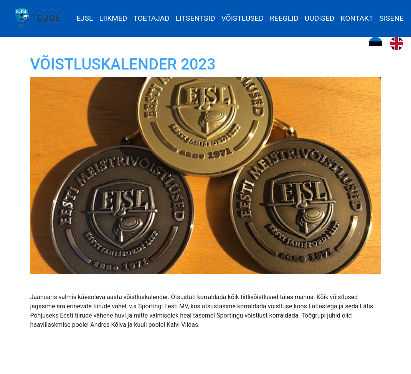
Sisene (392, 18)
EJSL (49, 18)
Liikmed (113, 18)
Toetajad (151, 18)
